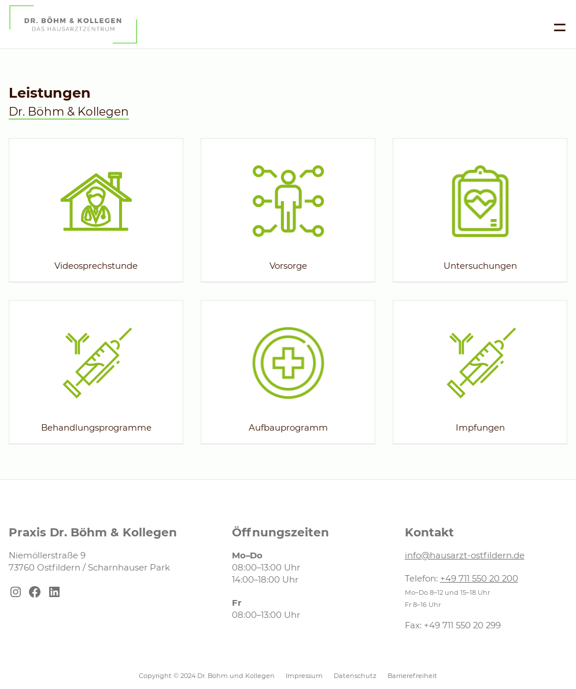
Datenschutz (355, 676)
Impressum (304, 676)
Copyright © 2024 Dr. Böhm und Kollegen (207, 676)
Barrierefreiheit (412, 676)
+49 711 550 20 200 (479, 578)
